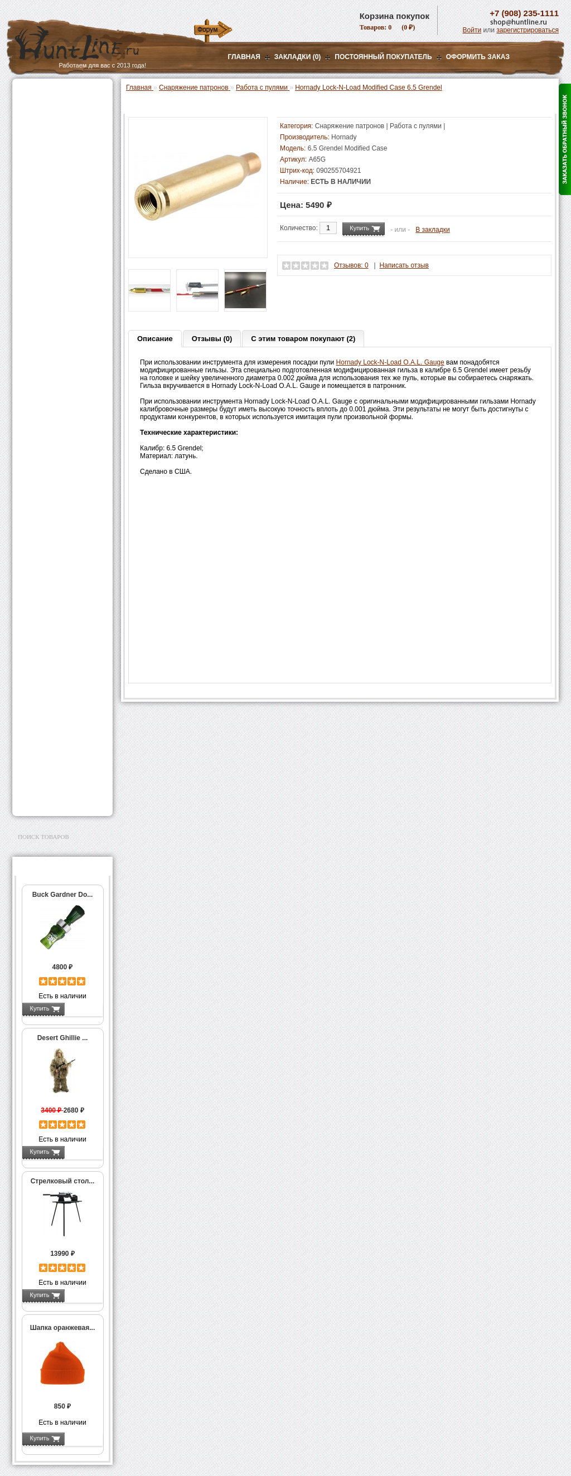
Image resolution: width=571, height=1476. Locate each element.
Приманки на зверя (51, 212)
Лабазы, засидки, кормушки (48, 194)
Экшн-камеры (42, 614)
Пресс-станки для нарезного (56, 328)
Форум (207, 29)
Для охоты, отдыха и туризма (54, 731)
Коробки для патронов (63, 527)
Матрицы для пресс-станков (61, 386)
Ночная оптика (44, 135)
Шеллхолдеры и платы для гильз (64, 406)
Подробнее (83, 1008)
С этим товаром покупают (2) (303, 338)
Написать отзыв (403, 265)
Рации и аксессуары (53, 163)
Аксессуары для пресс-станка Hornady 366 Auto (65, 304)
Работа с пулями (57, 441)
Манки (30, 177)
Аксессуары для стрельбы (47, 667)
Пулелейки (45, 464)
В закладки (432, 230)
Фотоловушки (42, 600)
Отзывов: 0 (351, 265)
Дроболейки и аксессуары (50, 542)
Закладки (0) (297, 57)
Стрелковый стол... (63, 1181)
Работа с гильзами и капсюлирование (61, 425)
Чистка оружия (44, 713)
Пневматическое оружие (60, 107)
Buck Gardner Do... (62, 895)
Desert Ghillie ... (62, 1038)
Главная (244, 57)
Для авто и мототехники (59, 784)
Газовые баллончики (55, 93)
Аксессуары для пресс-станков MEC (65, 281)
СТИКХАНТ (46, 558)
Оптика (31, 121)
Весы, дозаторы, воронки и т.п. (54, 511)
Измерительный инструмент (54, 491)
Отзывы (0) (212, 338)
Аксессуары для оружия (60, 685)
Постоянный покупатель (383, 57)
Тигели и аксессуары (61, 476)
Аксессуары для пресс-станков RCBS (65, 367)
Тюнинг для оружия (52, 699)
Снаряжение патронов (57, 226)
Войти (472, 30)
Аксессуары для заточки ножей (60, 766)
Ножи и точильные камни (62, 748)
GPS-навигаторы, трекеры (49, 631)
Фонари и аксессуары (56, 572)
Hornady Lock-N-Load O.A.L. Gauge (390, 362)
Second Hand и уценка (56, 798)
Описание (155, 338)
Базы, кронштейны (51, 149)
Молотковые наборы (61, 453)
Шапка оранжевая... (62, 1328)
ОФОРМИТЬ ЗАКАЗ (478, 57)
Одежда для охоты (50, 649)
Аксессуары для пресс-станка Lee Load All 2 (65, 261)
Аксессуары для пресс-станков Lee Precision (65, 347)
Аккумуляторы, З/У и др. (60, 586)
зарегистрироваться (527, 30)
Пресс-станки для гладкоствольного (56, 242)
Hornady (343, 137)
